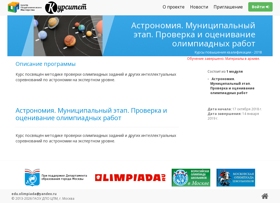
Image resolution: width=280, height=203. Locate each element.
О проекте (174, 7)
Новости (199, 7)
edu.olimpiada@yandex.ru (34, 193)
